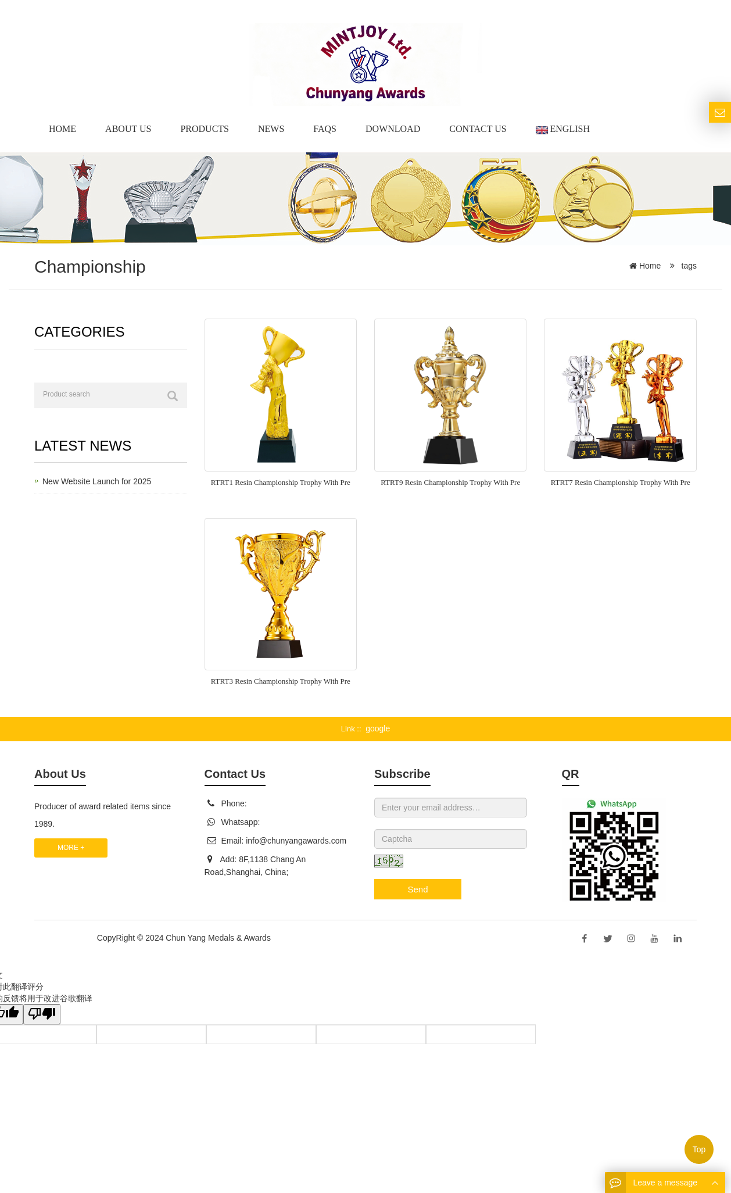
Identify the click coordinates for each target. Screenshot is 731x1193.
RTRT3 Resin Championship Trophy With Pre (280, 681)
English (563, 129)
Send (417, 889)
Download (392, 129)
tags (688, 265)
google (377, 728)
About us (128, 129)
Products (204, 129)
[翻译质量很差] (42, 1014)
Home (62, 129)
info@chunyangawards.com (296, 840)
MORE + (71, 848)
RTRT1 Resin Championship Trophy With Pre (280, 482)
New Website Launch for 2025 (96, 481)
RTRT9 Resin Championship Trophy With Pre (450, 482)
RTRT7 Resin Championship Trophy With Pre (620, 482)
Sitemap (288, 937)
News (271, 129)
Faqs (324, 129)
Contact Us (477, 129)
